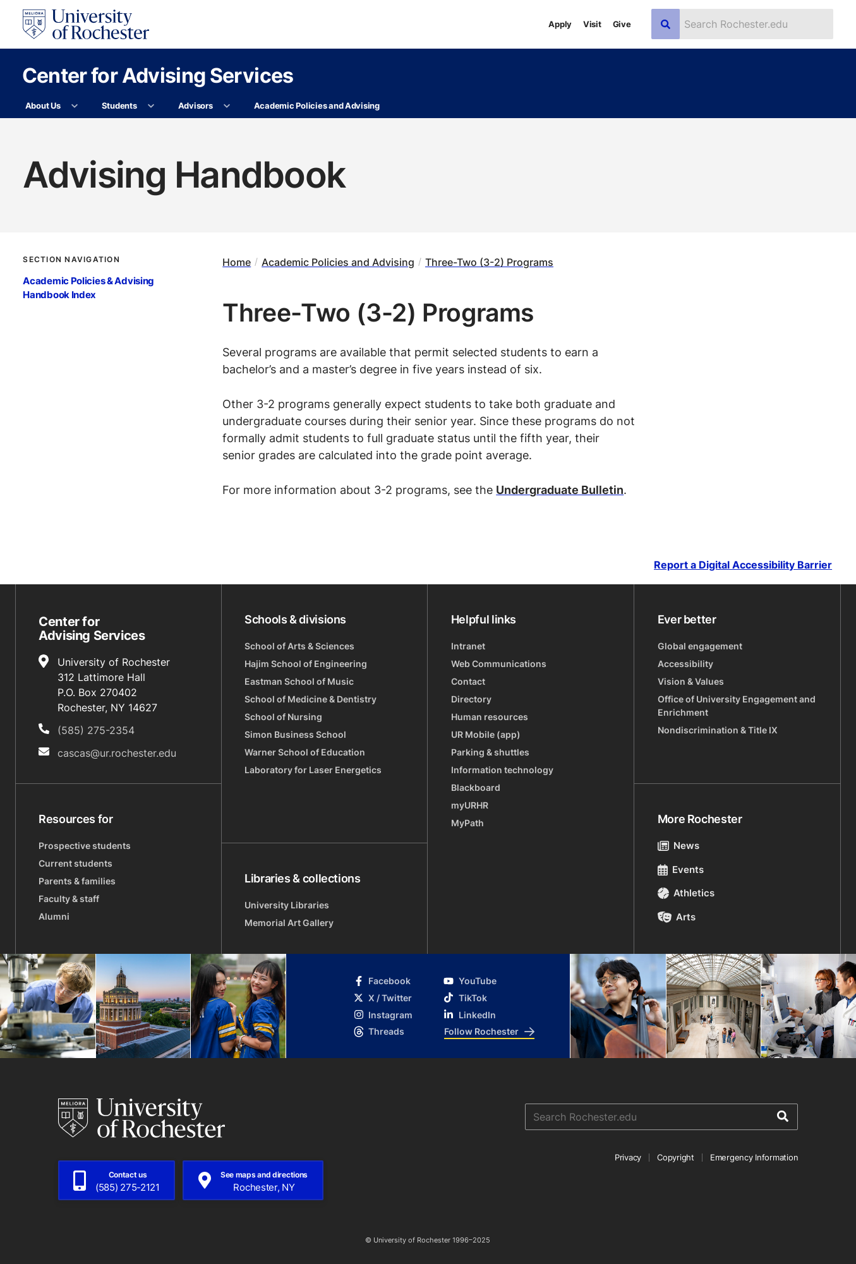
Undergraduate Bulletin (560, 489)
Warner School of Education (304, 752)
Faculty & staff (69, 899)
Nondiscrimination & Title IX (718, 730)
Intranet (468, 646)
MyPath (467, 823)
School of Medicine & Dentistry (310, 699)
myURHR (469, 805)
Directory (471, 699)
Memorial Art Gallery (289, 923)
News (679, 845)
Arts (677, 917)
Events (681, 869)
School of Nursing (283, 717)
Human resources (489, 717)
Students (119, 105)
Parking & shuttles (490, 752)
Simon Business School (295, 734)
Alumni (54, 916)
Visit (592, 24)
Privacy (628, 1157)
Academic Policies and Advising (317, 105)
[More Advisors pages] (227, 106)
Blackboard (475, 787)
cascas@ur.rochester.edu (116, 753)
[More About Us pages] (74, 106)
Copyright (675, 1157)
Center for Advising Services (158, 75)
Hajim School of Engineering (305, 664)
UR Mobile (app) (486, 734)
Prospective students (85, 846)
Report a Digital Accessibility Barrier (743, 565)
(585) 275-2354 (96, 730)
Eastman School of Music (299, 681)
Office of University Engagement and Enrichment (737, 705)
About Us (43, 105)
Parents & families (77, 881)
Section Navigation (71, 259)
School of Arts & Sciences (299, 646)
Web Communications (498, 664)
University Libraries (286, 905)
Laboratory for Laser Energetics (313, 770)
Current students (75, 863)
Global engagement (700, 646)
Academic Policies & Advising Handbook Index (88, 287)
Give (622, 24)
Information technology (502, 770)
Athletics (686, 893)
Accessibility (685, 664)
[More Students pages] (151, 106)
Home (236, 262)
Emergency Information (754, 1157)
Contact (468, 681)
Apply (560, 24)
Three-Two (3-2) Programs (489, 262)
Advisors (195, 105)
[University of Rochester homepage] (86, 24)
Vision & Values (691, 681)
